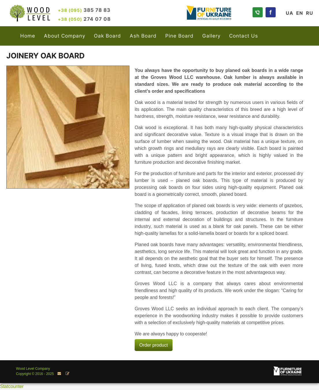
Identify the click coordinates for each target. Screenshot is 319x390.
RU (309, 13)
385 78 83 (84, 10)
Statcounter (12, 386)
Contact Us (243, 36)
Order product (153, 345)
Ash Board (143, 36)
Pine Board (179, 36)
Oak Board (107, 36)
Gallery (211, 36)
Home (27, 36)
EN (299, 13)
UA (289, 13)
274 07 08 (84, 19)
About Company (64, 36)
